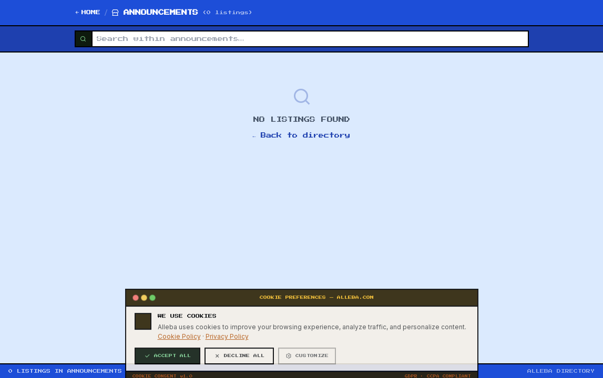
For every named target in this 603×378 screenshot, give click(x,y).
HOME (87, 12)
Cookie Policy (179, 367)
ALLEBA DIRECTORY (561, 371)
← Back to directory (302, 135)
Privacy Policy (227, 367)
